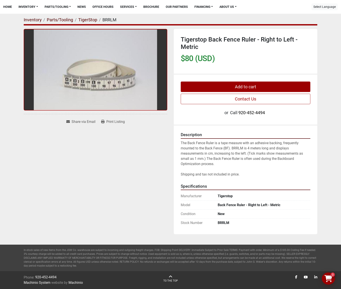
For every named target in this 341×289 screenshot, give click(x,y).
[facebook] (296, 277)
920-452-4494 (251, 112)
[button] (28, 7)
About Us (226, 6)
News (81, 6)
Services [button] (127, 6)
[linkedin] (315, 277)
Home (7, 6)
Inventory (26, 6)
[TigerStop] (87, 19)
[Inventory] (33, 19)
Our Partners (177, 6)
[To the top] (170, 279)
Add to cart (245, 86)
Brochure (151, 6)
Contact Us (245, 99)
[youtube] (306, 277)
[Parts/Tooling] (60, 19)
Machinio (76, 283)
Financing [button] (202, 6)
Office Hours (103, 6)
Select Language (324, 6)
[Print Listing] (113, 122)
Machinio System (37, 283)
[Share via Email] (81, 122)
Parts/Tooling (57, 6)
